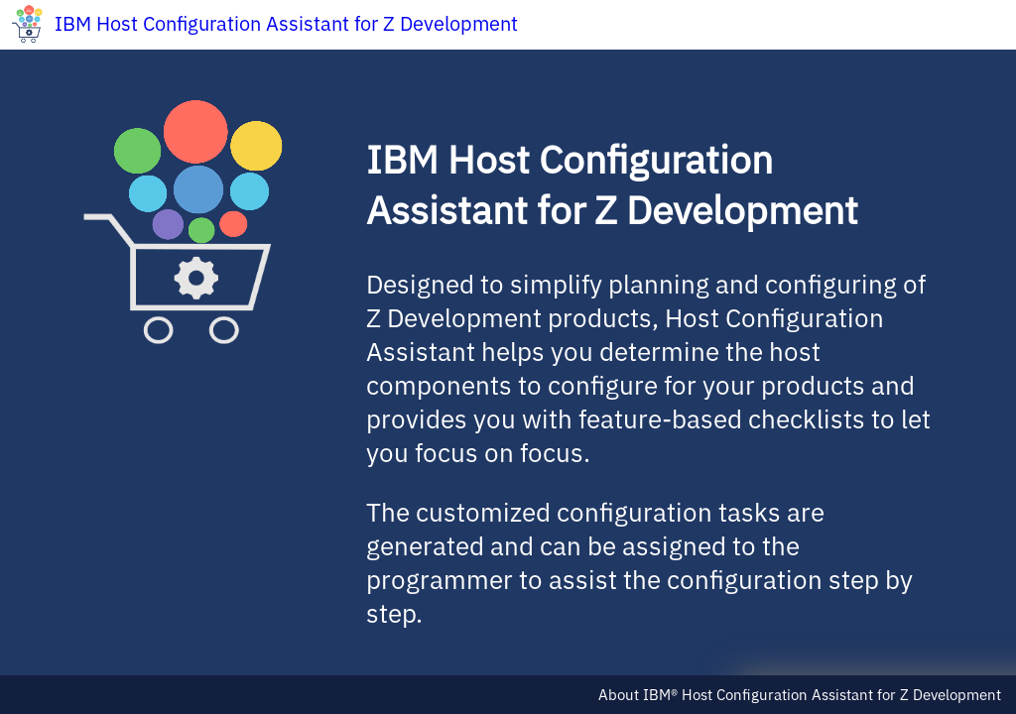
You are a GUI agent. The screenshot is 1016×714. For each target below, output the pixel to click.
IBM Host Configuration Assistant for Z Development (286, 23)
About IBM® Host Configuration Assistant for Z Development (799, 694)
